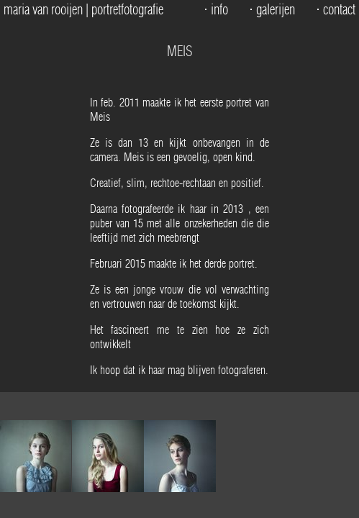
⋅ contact (335, 9)
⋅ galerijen (272, 9)
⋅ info (216, 9)
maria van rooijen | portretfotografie (83, 9)
